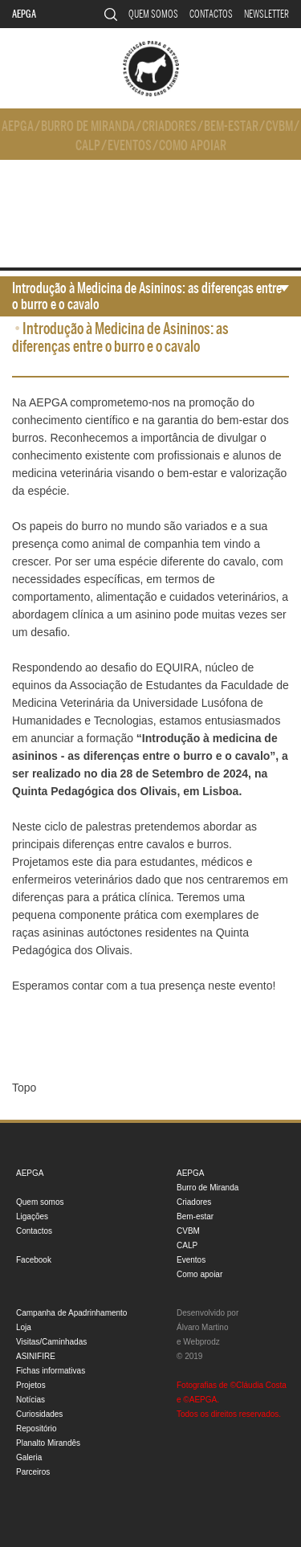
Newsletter (266, 14)
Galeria (29, 1457)
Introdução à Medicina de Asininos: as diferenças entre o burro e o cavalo (147, 296)
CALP (87, 145)
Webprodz (201, 1341)
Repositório (36, 1428)
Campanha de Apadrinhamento (71, 1312)
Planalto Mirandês (48, 1443)
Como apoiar (192, 145)
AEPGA (24, 14)
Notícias (30, 1399)
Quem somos (153, 14)
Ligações (32, 1216)
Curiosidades (39, 1414)
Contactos (211, 14)
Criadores (169, 126)
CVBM (279, 126)
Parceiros (33, 1471)
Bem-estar (231, 126)
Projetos (31, 1385)
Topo (24, 1087)
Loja (23, 1327)
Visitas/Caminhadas (51, 1341)
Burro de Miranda (88, 126)
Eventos (130, 145)
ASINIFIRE (35, 1356)
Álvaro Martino (202, 1327)
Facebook (33, 1259)
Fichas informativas (50, 1370)
